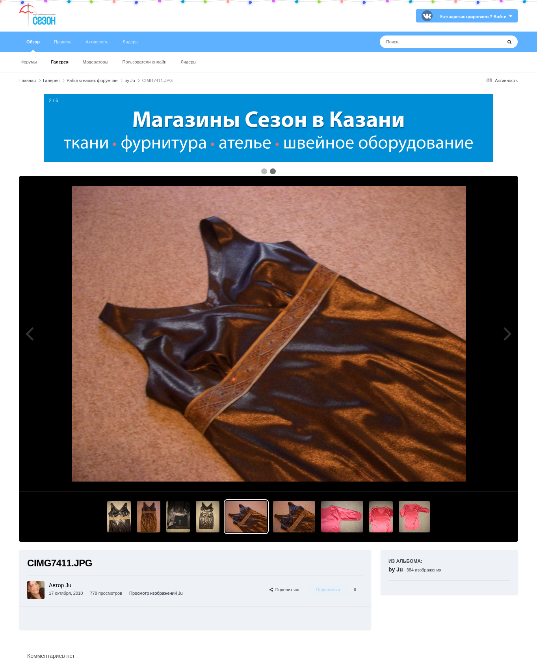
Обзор (33, 45)
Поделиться (284, 589)
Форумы (28, 62)
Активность (97, 41)
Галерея (59, 62)
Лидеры (188, 62)
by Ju (395, 569)
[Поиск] (426, 41)
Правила (63, 41)
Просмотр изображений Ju (156, 593)
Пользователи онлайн (145, 62)
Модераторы (95, 62)
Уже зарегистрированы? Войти (476, 16)
